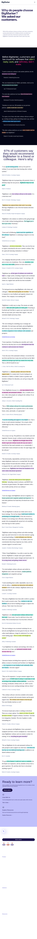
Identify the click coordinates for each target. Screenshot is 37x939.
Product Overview (6, 859)
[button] (34, 2)
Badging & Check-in (6, 869)
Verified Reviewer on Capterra (8, 490)
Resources (4, 923)
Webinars (4, 892)
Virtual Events (5, 895)
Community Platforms (7, 907)
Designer (4, 864)
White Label (5, 909)
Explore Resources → (7, 815)
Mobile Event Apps (6, 873)
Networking (4, 878)
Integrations (5, 883)
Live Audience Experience (8, 871)
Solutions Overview (6, 890)
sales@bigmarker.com (10, 848)
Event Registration (6, 866)
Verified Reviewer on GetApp (8, 336)
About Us (4, 919)
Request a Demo (6, 921)
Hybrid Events (5, 897)
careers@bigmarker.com (11, 852)
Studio (3, 861)
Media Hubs (5, 876)
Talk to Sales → (6, 802)
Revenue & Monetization (8, 904)
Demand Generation (7, 902)
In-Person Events (6, 899)
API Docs (4, 930)
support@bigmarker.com (12, 850)
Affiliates (4, 928)
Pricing (3, 916)
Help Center (5, 926)
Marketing (4, 880)
